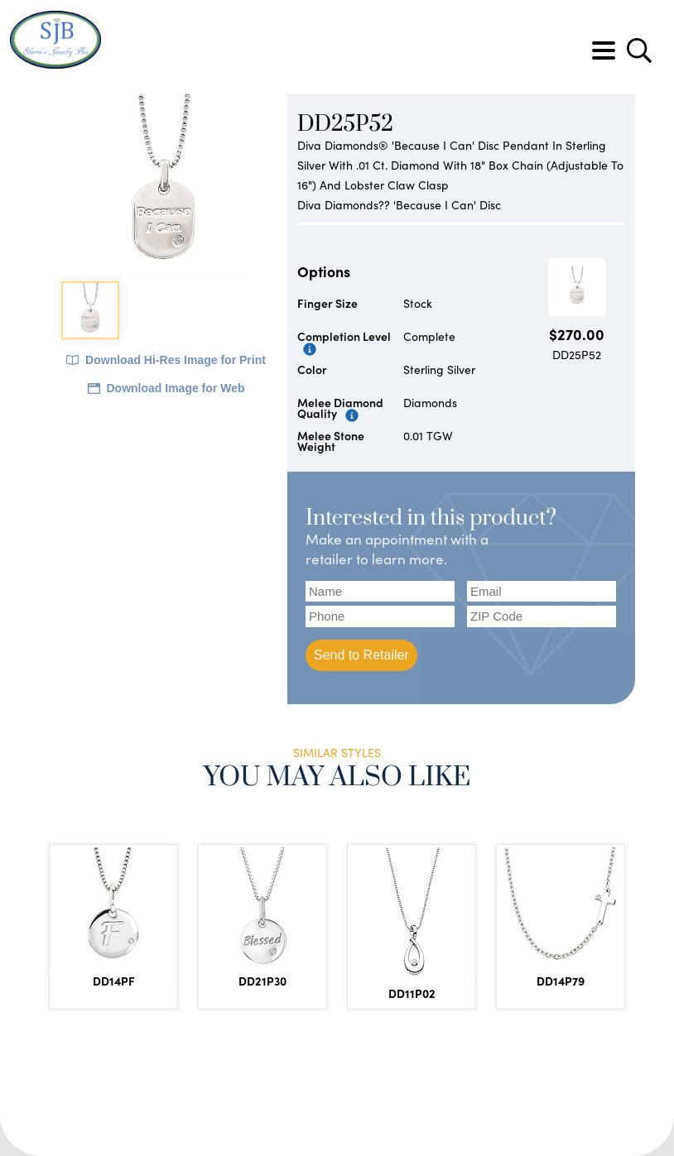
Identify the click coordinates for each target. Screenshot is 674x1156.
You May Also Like (337, 777)
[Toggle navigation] (603, 50)
